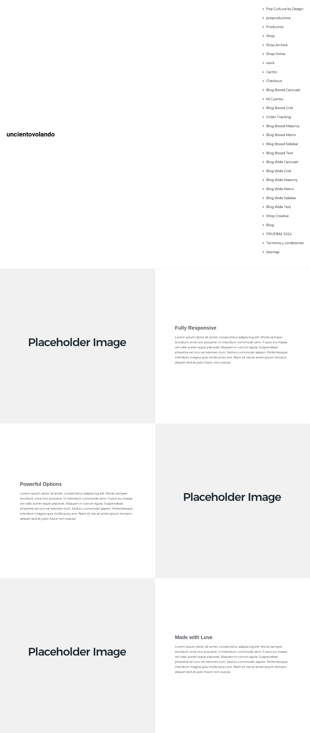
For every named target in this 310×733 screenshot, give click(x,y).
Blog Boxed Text (279, 153)
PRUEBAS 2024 (279, 234)
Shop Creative (277, 216)
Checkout (274, 81)
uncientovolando (30, 134)
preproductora (278, 18)
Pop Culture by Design (284, 9)
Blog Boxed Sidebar (282, 144)
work (270, 63)
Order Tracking (278, 117)
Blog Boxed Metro (281, 135)
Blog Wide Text (278, 207)
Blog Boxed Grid (279, 108)
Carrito (271, 72)
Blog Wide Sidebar (281, 198)
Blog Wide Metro (280, 189)
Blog (270, 225)
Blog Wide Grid (278, 171)
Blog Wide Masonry (282, 180)
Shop (270, 36)
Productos (274, 27)
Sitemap (273, 252)
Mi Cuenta (274, 99)
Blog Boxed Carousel (283, 90)
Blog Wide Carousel (282, 162)
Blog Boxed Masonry (283, 126)
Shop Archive (277, 45)
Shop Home (275, 54)
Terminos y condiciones (285, 243)
